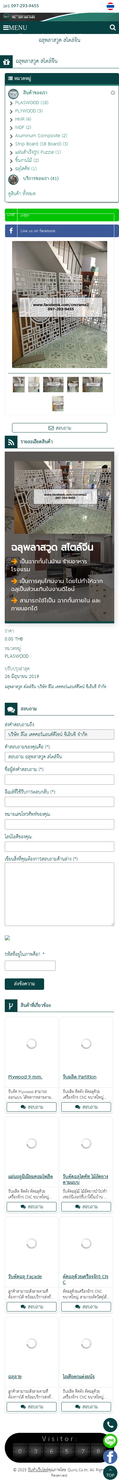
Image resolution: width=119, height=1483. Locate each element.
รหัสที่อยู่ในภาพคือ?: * (24, 954)
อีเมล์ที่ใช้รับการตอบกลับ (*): (30, 792)
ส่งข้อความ (24, 984)
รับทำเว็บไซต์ (38, 1470)
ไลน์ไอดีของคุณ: (19, 837)
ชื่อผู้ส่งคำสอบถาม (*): (24, 769)
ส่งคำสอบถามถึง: (20, 725)
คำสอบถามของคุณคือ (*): (27, 747)
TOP (110, 1473)
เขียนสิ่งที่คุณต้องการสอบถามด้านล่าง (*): (41, 859)
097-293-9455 (25, 6)
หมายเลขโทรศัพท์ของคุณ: (28, 814)
